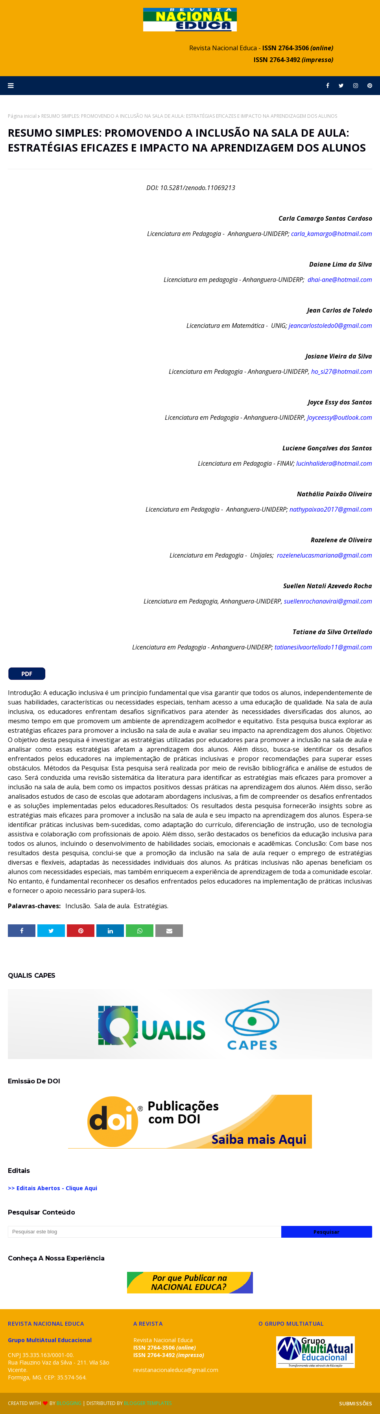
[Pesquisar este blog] (144, 1232)
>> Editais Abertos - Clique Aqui (52, 1188)
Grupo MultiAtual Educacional (50, 1340)
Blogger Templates (148, 1403)
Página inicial (22, 116)
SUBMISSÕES (355, 1403)
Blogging (69, 1403)
